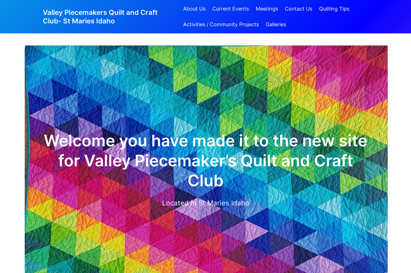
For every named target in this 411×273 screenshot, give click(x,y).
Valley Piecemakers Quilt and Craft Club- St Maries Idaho (100, 16)
